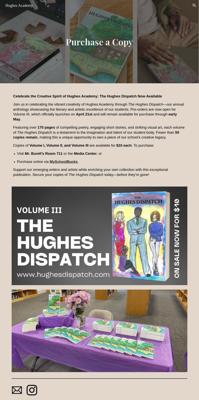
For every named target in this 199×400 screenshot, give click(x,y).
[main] (99, 41)
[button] (194, 5)
